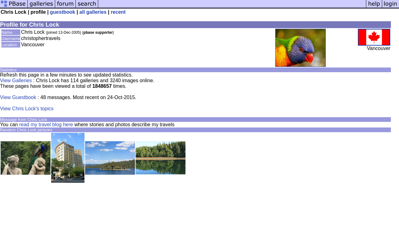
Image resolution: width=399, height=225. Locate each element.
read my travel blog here (46, 124)
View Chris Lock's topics (27, 108)
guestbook (62, 12)
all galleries (93, 12)
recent (118, 12)
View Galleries (16, 80)
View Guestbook (18, 97)
